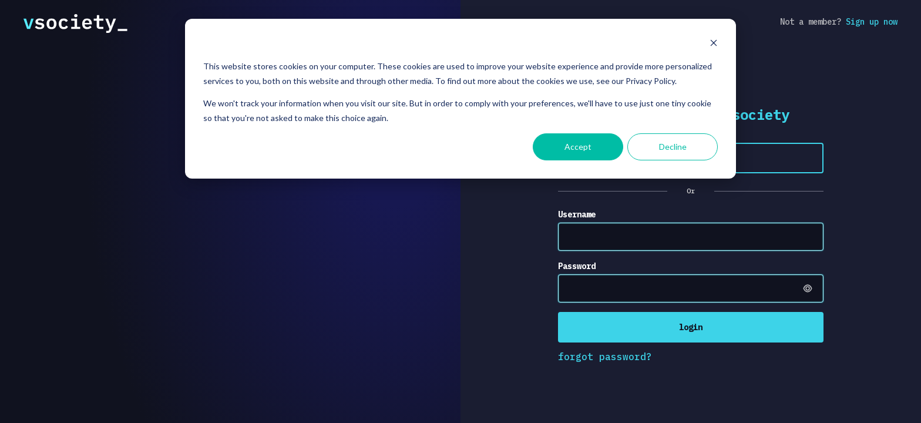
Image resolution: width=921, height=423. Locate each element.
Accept (577, 147)
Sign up (872, 21)
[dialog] (460, 99)
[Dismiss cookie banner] (714, 44)
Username (577, 214)
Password (577, 266)
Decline (673, 147)
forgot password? (605, 356)
